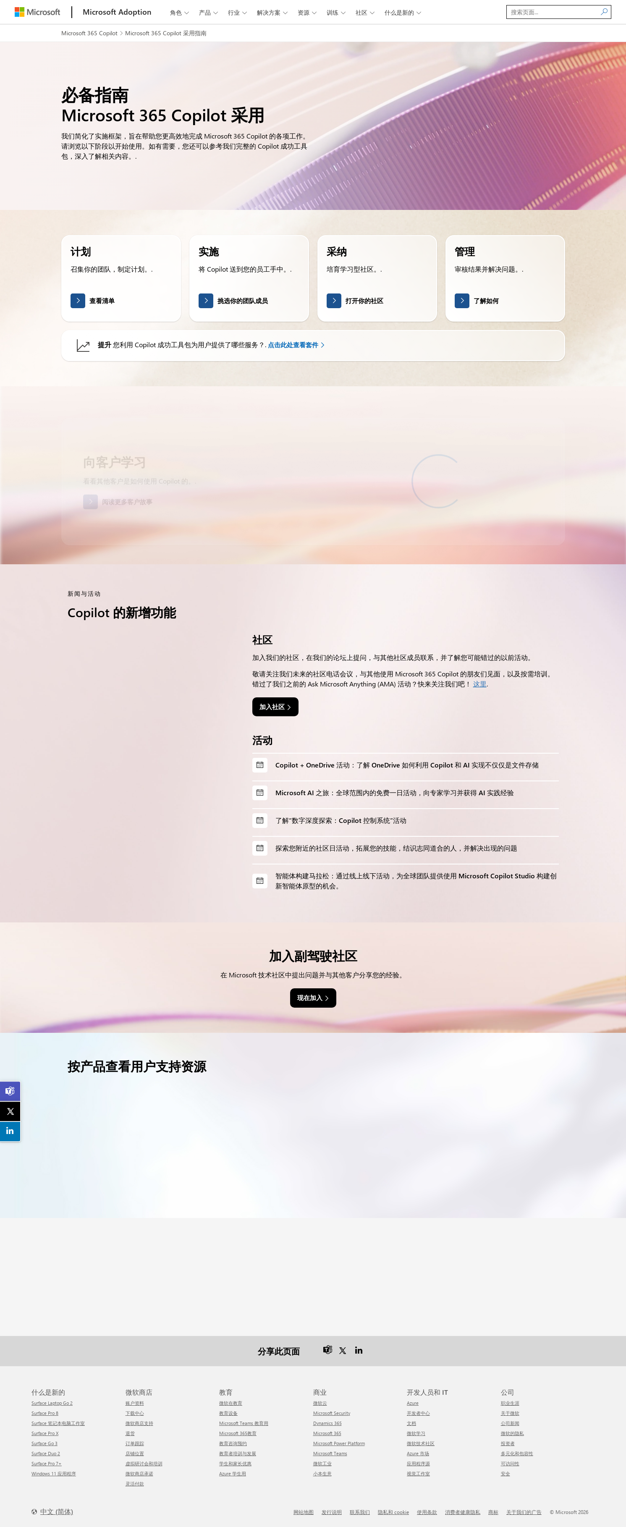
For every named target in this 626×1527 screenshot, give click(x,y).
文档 (411, 1423)
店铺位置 (135, 1453)
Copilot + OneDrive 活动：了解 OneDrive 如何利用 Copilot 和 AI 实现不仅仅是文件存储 (407, 764)
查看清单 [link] (102, 300)
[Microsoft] (37, 12)
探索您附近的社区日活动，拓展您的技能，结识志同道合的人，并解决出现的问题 (396, 847)
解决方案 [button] (273, 12)
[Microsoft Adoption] (117, 12)
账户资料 (135, 1403)
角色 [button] (180, 12)
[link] (10, 1091)
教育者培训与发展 (237, 1453)
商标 (493, 1512)
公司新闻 (510, 1423)
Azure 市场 (418, 1453)
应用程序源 (418, 1463)
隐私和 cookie (393, 1512)
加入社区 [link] (272, 706)
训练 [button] (337, 12)
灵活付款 (135, 1483)
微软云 (320, 1403)
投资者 (508, 1443)
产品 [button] (209, 12)
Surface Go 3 (44, 1443)
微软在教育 (230, 1403)
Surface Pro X (44, 1433)
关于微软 (510, 1413)
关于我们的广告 (524, 1512)
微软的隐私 (512, 1433)
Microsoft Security (331, 1413)
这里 (480, 683)
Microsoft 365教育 (238, 1433)
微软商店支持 (139, 1423)
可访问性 (510, 1463)
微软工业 (322, 1463)
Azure (413, 1403)
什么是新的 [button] (404, 12)
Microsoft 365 (327, 1433)
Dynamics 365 (327, 1423)
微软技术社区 (421, 1443)
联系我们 (360, 1512)
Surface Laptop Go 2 (52, 1403)
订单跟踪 (135, 1443)
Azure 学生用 (232, 1473)
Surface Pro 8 (44, 1413)
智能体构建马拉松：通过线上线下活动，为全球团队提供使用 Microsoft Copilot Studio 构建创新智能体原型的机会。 (416, 880)
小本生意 (322, 1473)
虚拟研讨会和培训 (144, 1463)
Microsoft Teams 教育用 (243, 1423)
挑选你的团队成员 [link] (242, 300)
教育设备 (228, 1413)
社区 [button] (366, 12)
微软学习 (416, 1433)
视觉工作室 (418, 1473)
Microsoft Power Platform (339, 1443)
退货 (130, 1433)
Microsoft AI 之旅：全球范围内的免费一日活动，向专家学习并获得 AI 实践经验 (394, 792)
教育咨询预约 (233, 1443)
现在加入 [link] (309, 997)
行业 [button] (238, 12)
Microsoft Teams (330, 1453)
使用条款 (427, 1512)
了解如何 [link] (486, 300)
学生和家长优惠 (235, 1463)
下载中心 (135, 1413)
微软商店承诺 (139, 1473)
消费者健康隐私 (462, 1512)
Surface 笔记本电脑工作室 (58, 1423)
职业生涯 (510, 1403)
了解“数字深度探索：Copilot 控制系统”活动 (340, 820)
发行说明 (332, 1512)
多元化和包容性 (517, 1453)
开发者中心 (418, 1413)
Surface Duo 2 (45, 1453)
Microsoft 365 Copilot (89, 33)
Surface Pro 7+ (46, 1463)
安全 (505, 1473)
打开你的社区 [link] (364, 300)
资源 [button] (308, 12)
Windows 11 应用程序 (53, 1473)
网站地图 (303, 1512)
